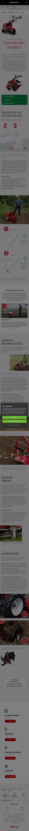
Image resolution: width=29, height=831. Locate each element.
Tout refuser (14, 417)
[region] (14, 415)
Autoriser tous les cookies (14, 421)
